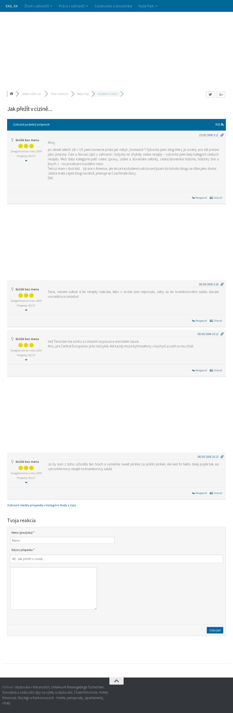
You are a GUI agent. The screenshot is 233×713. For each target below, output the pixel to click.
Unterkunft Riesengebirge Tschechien (77, 687)
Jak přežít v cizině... (108, 94)
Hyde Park (146, 6)
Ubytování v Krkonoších (32, 687)
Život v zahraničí (36, 6)
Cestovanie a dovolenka (113, 6)
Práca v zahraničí (72, 6)
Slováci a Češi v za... (32, 94)
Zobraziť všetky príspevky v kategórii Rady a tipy (41, 505)
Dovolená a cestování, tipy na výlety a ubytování (37, 692)
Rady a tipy (83, 94)
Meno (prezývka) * (23, 533)
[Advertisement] (116, 47)
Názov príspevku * (23, 550)
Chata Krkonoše (85, 692)
